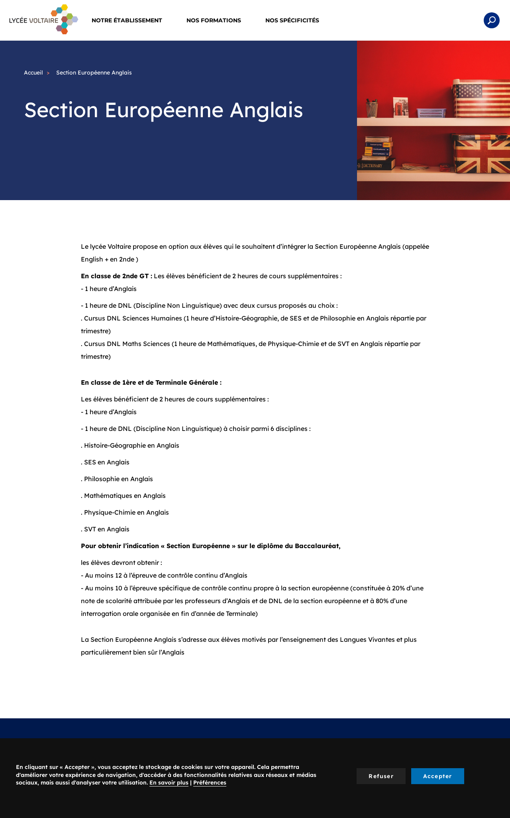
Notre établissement (132, 20)
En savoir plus (168, 782)
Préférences (209, 782)
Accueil (33, 72)
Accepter (437, 776)
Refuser (381, 776)
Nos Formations (218, 20)
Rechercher (492, 20)
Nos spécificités (297, 20)
